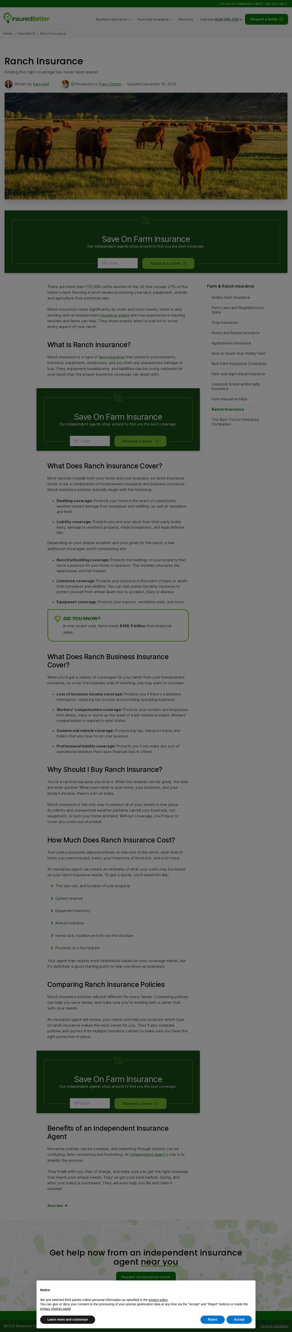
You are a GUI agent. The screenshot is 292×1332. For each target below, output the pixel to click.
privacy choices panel (55, 1309)
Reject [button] (212, 1319)
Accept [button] (239, 1319)
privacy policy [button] (158, 1300)
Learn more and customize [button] (67, 1319)
